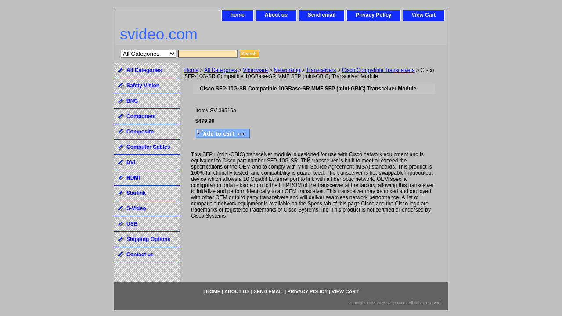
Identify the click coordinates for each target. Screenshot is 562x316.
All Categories (220, 70)
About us (276, 15)
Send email (321, 15)
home (238, 15)
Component (141, 116)
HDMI (133, 178)
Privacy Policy (373, 15)
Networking (287, 70)
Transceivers (321, 70)
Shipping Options (148, 239)
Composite (140, 132)
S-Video (136, 208)
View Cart (424, 15)
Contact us (140, 254)
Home (191, 70)
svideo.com (159, 34)
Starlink (136, 193)
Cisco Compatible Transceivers (378, 70)
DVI (130, 162)
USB (131, 224)
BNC (132, 101)
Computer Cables (148, 147)
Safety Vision (142, 86)
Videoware (255, 70)
